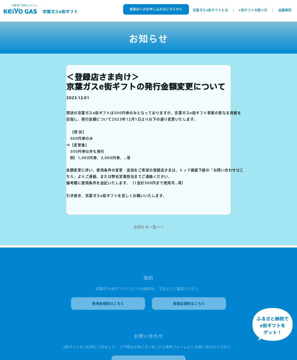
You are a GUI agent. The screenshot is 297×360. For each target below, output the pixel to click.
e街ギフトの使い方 (253, 10)
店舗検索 (285, 10)
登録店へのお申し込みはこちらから (156, 9)
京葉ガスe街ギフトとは (210, 10)
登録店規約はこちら (189, 304)
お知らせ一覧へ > (148, 227)
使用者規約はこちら (108, 304)
